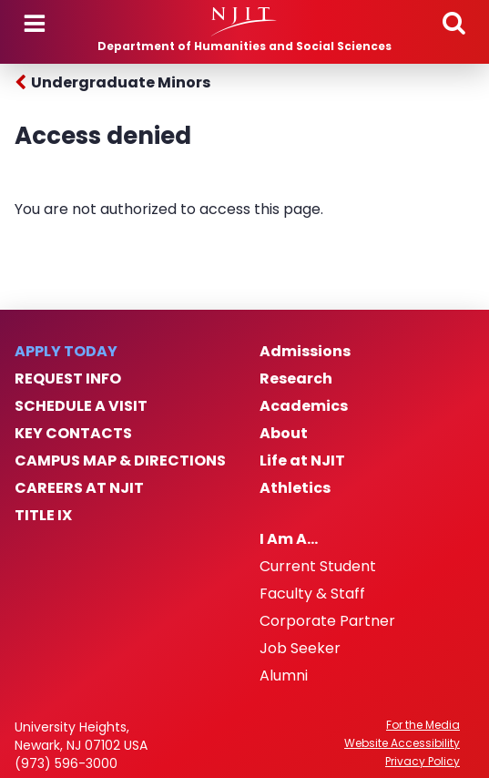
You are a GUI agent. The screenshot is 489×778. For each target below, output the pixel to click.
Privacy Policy (422, 761)
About (284, 434)
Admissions (305, 352)
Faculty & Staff (312, 594)
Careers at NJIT (79, 488)
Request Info (68, 379)
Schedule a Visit (81, 406)
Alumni (284, 676)
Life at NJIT (302, 461)
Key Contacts (73, 434)
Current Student (318, 567)
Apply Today (66, 352)
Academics (304, 406)
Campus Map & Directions (120, 461)
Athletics (295, 488)
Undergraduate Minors (120, 82)
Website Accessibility (402, 743)
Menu (34, 23)
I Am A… (289, 539)
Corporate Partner (327, 621)
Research (296, 379)
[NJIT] (244, 21)
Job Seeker (300, 649)
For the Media (423, 725)
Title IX (43, 516)
